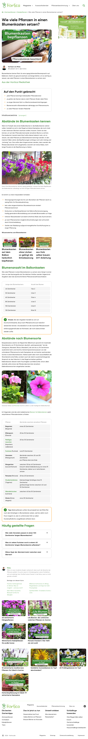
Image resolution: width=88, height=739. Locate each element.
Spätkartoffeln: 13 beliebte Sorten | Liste (40, 591)
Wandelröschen (11, 491)
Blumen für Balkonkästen (38, 412)
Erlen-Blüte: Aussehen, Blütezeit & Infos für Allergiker (14, 593)
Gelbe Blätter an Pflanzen (32, 717)
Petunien (17, 405)
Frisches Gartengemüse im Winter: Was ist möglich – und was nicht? (15, 586)
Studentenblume (11, 480)
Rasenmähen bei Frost (31, 714)
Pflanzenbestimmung (59, 5)
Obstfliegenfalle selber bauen (75, 718)
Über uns (75, 5)
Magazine (43, 735)
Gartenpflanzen (10, 12)
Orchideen (5, 720)
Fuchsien (8, 451)
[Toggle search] (84, 5)
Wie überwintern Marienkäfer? (50, 715)
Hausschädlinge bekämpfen (76, 727)
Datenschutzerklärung (66, 735)
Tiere (3, 725)
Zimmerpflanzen (7, 717)
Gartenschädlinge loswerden (73, 723)
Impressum (81, 735)
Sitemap (52, 735)
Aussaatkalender (41, 5)
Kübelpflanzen (22, 12)
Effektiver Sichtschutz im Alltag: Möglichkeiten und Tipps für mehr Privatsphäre (39, 586)
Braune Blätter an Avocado (32, 719)
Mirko (9, 568)
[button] (32, 5)
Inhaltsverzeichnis (14, 115)
